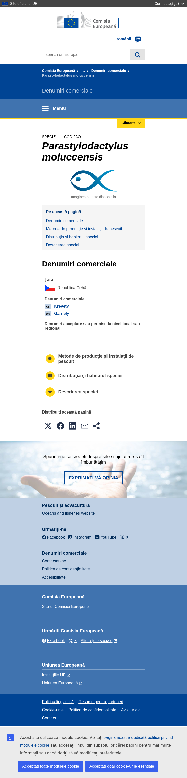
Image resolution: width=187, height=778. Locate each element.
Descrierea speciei (62, 245)
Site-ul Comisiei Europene (65, 606)
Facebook (53, 640)
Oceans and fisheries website (68, 513)
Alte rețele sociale (96, 640)
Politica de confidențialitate (66, 569)
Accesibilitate (54, 577)
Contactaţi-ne (54, 561)
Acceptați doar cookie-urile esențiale (121, 766)
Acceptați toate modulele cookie (50, 766)
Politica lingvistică (58, 702)
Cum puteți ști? (169, 3)
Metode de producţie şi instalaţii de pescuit (84, 229)
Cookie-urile (53, 710)
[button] (48, 426)
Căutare (137, 54)
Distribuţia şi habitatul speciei (72, 237)
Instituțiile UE (54, 675)
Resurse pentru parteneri (100, 702)
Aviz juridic (130, 710)
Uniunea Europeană (60, 683)
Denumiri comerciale (108, 70)
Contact (49, 718)
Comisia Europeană (58, 70)
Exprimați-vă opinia (93, 477)
